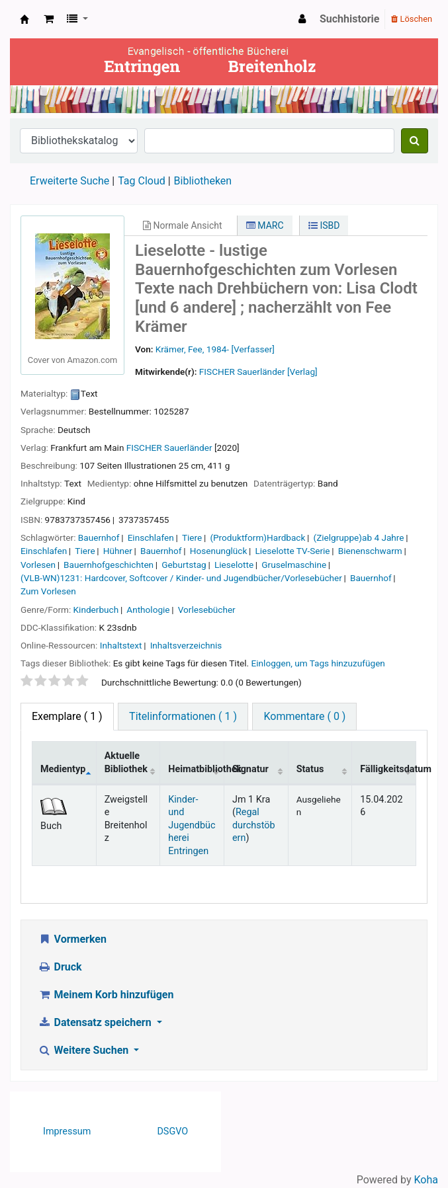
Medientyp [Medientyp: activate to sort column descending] (62, 769)
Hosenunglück (218, 550)
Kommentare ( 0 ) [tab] (304, 716)
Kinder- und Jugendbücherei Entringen (191, 825)
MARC (265, 225)
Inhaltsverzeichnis (186, 645)
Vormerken (72, 939)
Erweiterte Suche (69, 181)
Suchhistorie (350, 19)
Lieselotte (233, 564)
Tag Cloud (141, 181)
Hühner (117, 550)
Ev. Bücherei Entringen (24, 19)
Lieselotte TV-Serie (292, 550)
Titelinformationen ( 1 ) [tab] (183, 716)
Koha (426, 1179)
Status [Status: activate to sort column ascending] (310, 769)
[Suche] (414, 140)
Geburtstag (183, 564)
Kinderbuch (96, 609)
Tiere (192, 537)
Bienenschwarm (370, 550)
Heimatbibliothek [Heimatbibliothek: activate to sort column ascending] (196, 769)
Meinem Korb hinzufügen (105, 994)
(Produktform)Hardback (257, 537)
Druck (60, 967)
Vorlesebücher (207, 609)
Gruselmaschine (293, 564)
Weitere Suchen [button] (84, 1050)
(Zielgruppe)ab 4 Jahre (359, 537)
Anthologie (147, 609)
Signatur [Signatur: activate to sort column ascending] (250, 769)
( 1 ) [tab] (67, 716)
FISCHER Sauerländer (169, 447)
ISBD (324, 225)
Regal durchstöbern (253, 825)
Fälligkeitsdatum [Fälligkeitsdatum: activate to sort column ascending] (388, 769)
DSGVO (172, 1131)
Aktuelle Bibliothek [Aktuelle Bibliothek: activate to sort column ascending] (126, 762)
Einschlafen (151, 537)
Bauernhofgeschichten (109, 564)
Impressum (67, 1131)
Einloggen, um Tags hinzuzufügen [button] (318, 663)
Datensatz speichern (96, 1022)
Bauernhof (99, 537)
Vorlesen (38, 564)
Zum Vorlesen (48, 591)
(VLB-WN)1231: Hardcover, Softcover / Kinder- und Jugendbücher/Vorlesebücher (181, 578)
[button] (48, 19)
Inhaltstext (121, 645)
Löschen (411, 19)
